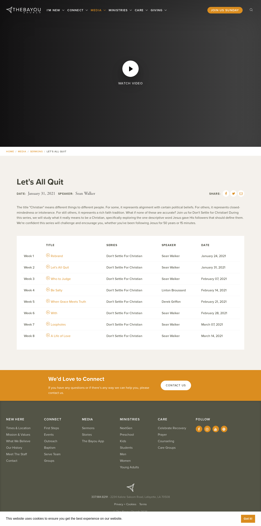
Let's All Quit (57, 267)
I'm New (54, 10)
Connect (76, 10)
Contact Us (176, 385)
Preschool (127, 435)
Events (49, 435)
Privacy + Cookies (125, 504)
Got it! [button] (248, 518)
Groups (49, 461)
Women (125, 461)
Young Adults (129, 467)
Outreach (50, 441)
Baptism (49, 448)
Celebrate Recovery (172, 428)
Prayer (162, 435)
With (51, 313)
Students (126, 448)
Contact (11, 461)
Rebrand (54, 256)
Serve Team (52, 454)
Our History (14, 448)
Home (10, 151)
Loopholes (56, 325)
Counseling (166, 441)
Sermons (36, 151)
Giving (157, 10)
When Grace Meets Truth (66, 302)
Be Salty (54, 290)
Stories (87, 435)
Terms (143, 504)
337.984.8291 (99, 497)
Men (123, 454)
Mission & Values (18, 435)
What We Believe (18, 441)
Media (97, 10)
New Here (15, 419)
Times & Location (18, 428)
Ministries (119, 10)
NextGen (126, 428)
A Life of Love (58, 336)
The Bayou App (93, 441)
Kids (123, 441)
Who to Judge (58, 279)
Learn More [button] (132, 518)
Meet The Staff (16, 454)
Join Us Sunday (225, 10)
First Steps (51, 428)
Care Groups (167, 448)
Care (140, 10)
